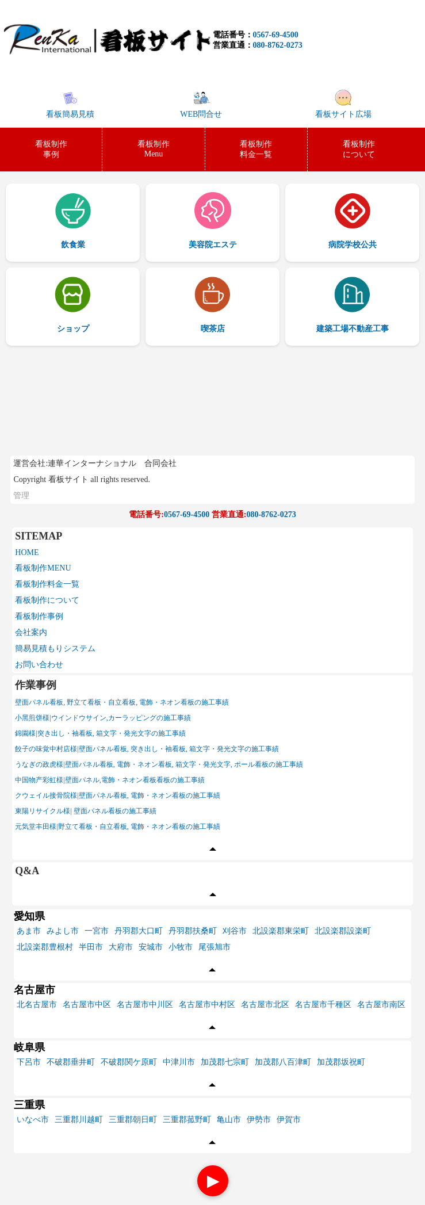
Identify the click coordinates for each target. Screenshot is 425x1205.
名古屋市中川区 (145, 1004)
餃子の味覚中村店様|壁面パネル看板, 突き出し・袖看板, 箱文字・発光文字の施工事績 (146, 749)
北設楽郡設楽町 (343, 931)
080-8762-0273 (278, 45)
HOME (27, 552)
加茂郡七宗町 (225, 1062)
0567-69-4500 (275, 34)
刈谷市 (235, 931)
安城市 (151, 947)
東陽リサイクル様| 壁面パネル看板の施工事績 (85, 811)
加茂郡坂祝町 (341, 1062)
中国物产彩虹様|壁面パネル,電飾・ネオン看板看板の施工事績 (109, 780)
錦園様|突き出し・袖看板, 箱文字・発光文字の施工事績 (100, 733)
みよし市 (63, 931)
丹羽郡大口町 (138, 931)
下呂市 (29, 1062)
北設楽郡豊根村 (45, 947)
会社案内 (31, 632)
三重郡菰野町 (187, 1119)
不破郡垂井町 (71, 1062)
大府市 (121, 947)
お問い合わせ (39, 664)
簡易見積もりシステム (55, 648)
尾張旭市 (214, 947)
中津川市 (179, 1062)
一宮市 (97, 931)
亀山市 (229, 1119)
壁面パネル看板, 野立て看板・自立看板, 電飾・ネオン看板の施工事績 (122, 702)
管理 (21, 495)
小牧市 (181, 947)
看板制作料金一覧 (47, 584)
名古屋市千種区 (323, 1004)
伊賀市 (289, 1119)
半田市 (91, 947)
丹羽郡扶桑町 (193, 931)
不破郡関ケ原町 (129, 1062)
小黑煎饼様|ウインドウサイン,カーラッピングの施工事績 (102, 718)
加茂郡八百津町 (283, 1062)
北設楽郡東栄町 (280, 931)
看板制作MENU (43, 568)
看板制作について (47, 600)
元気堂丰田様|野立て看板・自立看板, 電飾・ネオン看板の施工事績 (117, 827)
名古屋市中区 (87, 1004)
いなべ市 (33, 1119)
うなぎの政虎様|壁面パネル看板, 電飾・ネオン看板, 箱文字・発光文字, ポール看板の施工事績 (159, 764)
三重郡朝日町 (133, 1119)
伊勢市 (259, 1119)
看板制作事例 (39, 616)
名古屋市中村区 (207, 1004)
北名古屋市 (37, 1004)
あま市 (29, 931)
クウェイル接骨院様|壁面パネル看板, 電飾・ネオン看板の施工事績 (117, 795)
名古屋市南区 (381, 1004)
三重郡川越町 (79, 1119)
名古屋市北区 (265, 1004)
